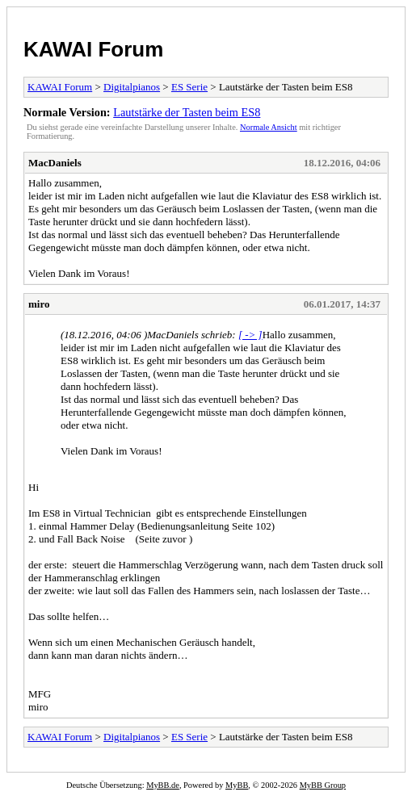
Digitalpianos (131, 87)
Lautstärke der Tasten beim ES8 (186, 112)
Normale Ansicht (268, 127)
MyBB (236, 785)
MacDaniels (55, 163)
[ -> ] (250, 335)
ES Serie (189, 87)
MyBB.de (162, 785)
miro (38, 304)
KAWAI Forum (93, 49)
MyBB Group (323, 785)
